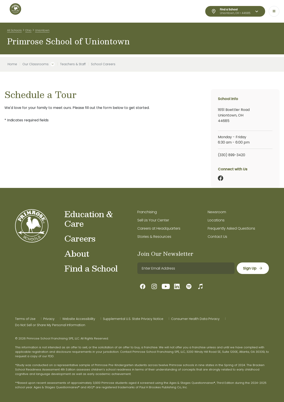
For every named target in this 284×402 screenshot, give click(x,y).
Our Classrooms (35, 64)
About (76, 253)
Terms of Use (25, 319)
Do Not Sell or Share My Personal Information (50, 325)
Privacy (49, 319)
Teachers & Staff (73, 64)
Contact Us (217, 236)
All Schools (14, 31)
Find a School (91, 268)
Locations (216, 220)
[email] (185, 268)
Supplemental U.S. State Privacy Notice (133, 319)
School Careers (103, 64)
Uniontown (42, 31)
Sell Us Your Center (153, 220)
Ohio (28, 31)
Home (12, 64)
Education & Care (88, 218)
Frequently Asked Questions (231, 228)
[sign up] (252, 268)
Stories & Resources (154, 236)
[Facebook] (220, 178)
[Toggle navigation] (274, 11)
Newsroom (217, 212)
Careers (79, 238)
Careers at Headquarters (158, 228)
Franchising (147, 212)
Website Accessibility (78, 319)
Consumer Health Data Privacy (195, 319)
